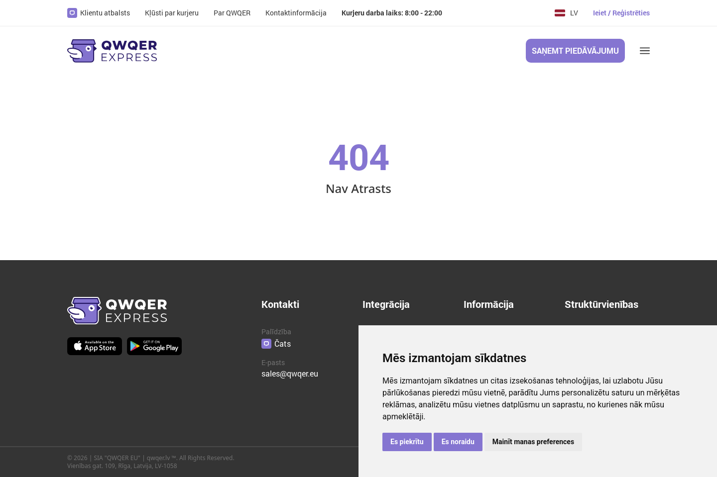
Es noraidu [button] (458, 442)
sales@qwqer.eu (289, 373)
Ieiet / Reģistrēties (621, 12)
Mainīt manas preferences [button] (533, 442)
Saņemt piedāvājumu (575, 50)
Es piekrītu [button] (407, 442)
